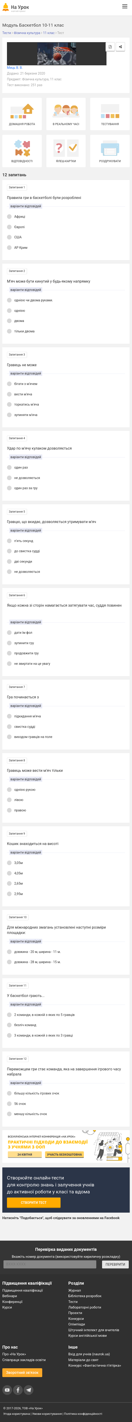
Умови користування (47, 1414)
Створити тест (34, 1202)
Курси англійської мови (87, 1336)
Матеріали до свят (83, 1360)
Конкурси (76, 1319)
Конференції (12, 1302)
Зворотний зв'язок (22, 1372)
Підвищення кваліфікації (22, 1290)
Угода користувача (16, 1414)
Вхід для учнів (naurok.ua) (89, 1354)
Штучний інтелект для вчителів (93, 1330)
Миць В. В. (15, 67)
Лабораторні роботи (84, 1307)
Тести (73, 1302)
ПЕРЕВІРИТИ (115, 1264)
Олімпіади (76, 1324)
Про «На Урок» (14, 1354)
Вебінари (9, 1296)
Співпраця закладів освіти (24, 1360)
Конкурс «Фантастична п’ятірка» (94, 1365)
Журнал (74, 1290)
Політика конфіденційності (83, 1414)
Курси (7, 1307)
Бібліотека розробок (85, 1296)
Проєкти (75, 1313)
